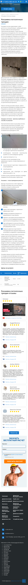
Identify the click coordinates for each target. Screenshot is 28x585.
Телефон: (4, 449)
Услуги (4, 513)
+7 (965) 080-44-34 (10, 2)
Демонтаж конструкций (5, 510)
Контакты (4, 504)
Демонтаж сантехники (5, 507)
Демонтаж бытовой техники (18, 496)
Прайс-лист (16, 499)
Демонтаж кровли (18, 513)
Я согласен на (13, 455)
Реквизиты (16, 516)
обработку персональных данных (13, 455)
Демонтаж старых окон (18, 510)
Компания (5, 496)
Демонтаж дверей (7, 501)
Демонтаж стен (6, 519)
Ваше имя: (4, 443)
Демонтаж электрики (5, 516)
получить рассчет (15, 461)
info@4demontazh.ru (9, 533)
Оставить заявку (8, 9)
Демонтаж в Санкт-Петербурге (18, 581)
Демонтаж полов (6, 499)
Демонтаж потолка (18, 501)
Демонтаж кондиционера (17, 504)
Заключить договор (16, 507)
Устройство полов (18, 519)
